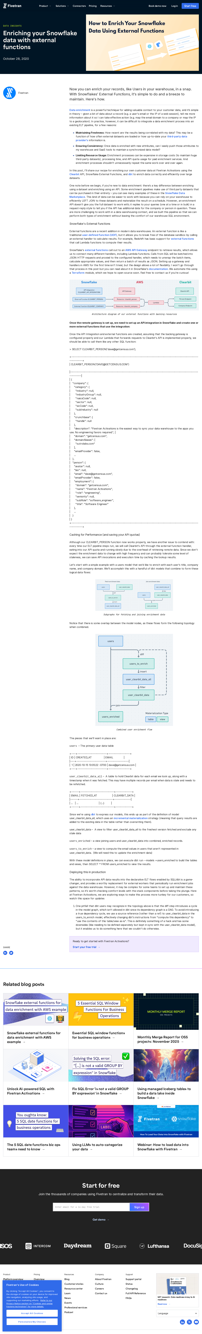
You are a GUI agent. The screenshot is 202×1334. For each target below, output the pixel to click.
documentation (158, 269)
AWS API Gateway (136, 250)
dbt (130, 174)
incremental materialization (131, 817)
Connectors (79, 5)
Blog (66, 1277)
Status (129, 1282)
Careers (99, 1287)
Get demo (99, 1218)
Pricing (93, 5)
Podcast (68, 1310)
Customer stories (73, 1282)
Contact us (101, 1292)
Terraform (78, 272)
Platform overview (13, 1277)
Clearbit (74, 174)
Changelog (132, 1287)
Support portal (133, 1277)
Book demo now (157, 5)
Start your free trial (84, 945)
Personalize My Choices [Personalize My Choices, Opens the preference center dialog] (32, 1321)
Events (68, 1301)
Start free (190, 6)
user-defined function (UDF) (99, 235)
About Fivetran (103, 1277)
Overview (39, 1277)
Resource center (73, 1287)
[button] (45, 6)
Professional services (75, 1306)
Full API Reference (136, 1292)
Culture (99, 1282)
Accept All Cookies (32, 1313)
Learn (67, 1292)
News (67, 1296)
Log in (174, 5)
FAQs (128, 1296)
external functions (182, 238)
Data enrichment (79, 110)
